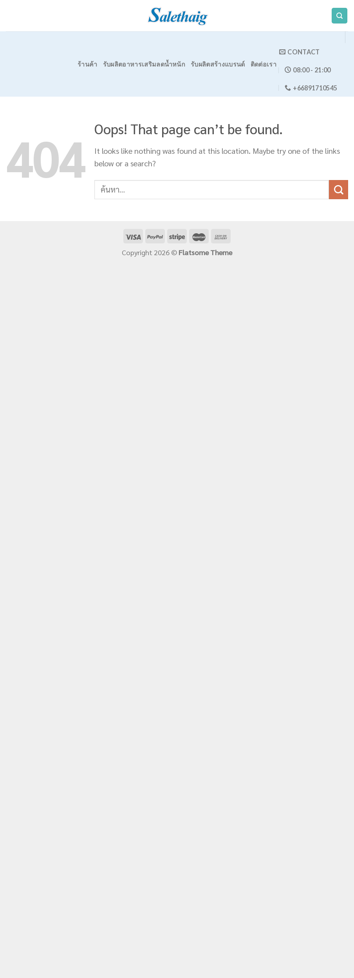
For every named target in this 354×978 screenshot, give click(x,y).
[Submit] (338, 189)
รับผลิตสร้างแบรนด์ (218, 64)
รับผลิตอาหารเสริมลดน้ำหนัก (144, 64)
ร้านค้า (88, 64)
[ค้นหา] (339, 16)
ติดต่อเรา (263, 64)
